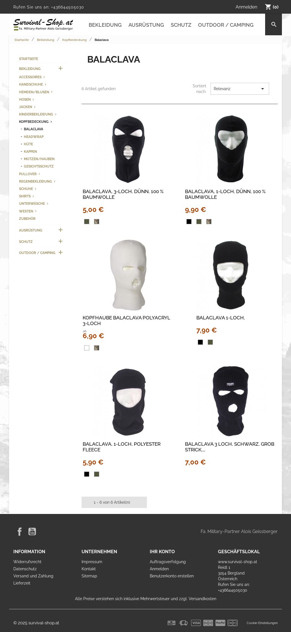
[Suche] (273, 24)
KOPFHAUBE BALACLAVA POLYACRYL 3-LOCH (126, 320)
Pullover (28, 174)
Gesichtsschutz (39, 166)
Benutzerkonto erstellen (172, 576)
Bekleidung (105, 25)
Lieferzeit (21, 583)
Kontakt (89, 569)
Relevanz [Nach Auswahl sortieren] (240, 88)
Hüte (28, 144)
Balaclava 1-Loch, (220, 318)
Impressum (92, 561)
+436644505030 (67, 7)
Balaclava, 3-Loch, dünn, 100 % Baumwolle (123, 194)
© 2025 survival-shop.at (36, 622)
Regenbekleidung (35, 181)
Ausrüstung (146, 25)
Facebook (19, 531)
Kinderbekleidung (36, 114)
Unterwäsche (32, 203)
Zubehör (27, 218)
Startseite (28, 59)
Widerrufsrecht (27, 561)
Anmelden (159, 569)
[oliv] (86, 221)
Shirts (25, 196)
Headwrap (33, 137)
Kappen (30, 151)
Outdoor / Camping (225, 25)
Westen (26, 211)
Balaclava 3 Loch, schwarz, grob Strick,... (229, 447)
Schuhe (26, 189)
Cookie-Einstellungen (262, 623)
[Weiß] (86, 347)
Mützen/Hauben (39, 159)
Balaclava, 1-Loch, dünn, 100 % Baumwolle (225, 194)
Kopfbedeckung (34, 121)
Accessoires (30, 77)
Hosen (25, 99)
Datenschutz (25, 569)
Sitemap (89, 576)
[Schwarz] (189, 221)
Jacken (25, 107)
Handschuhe (31, 84)
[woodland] (96, 221)
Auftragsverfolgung (168, 561)
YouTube (32, 531)
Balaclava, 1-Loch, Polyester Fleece (122, 447)
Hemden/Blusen (34, 92)
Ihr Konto (162, 551)
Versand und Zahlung (33, 576)
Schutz (181, 25)
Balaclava (33, 129)
